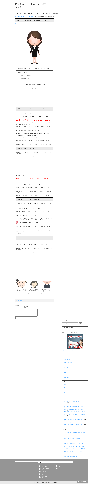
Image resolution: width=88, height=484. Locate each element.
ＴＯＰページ (18, 13)
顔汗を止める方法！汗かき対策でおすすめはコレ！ (72, 456)
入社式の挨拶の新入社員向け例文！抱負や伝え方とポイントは (46, 290)
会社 (16, 23)
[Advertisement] (34, 97)
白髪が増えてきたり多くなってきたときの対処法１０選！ (73, 438)
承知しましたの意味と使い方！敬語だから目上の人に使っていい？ (75, 414)
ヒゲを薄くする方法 (67, 359)
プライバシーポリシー (46, 13)
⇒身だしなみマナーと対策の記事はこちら (69, 350)
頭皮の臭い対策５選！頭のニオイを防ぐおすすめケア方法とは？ (74, 446)
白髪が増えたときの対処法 (68, 362)
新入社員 (20, 300)
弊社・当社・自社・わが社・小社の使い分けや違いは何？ (73, 419)
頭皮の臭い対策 (66, 377)
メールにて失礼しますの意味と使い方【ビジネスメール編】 (73, 422)
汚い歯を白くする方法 (67, 375)
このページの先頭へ (83, 481)
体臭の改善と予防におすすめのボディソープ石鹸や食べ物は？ (74, 443)
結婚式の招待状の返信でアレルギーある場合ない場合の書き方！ (74, 411)
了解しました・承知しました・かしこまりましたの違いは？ (73, 401)
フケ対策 (65, 372)
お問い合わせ (55, 13)
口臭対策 (65, 364)
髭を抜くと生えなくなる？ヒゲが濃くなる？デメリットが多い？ (74, 435)
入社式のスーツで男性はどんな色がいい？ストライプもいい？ (21, 290)
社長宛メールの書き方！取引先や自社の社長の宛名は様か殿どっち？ (75, 406)
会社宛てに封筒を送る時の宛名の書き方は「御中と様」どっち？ (74, 409)
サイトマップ (38, 13)
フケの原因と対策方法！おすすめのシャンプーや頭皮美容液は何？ (75, 448)
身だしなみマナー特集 (67, 357)
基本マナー (65, 384)
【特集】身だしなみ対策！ (28, 13)
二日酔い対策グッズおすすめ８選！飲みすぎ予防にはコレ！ (73, 451)
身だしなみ (65, 392)
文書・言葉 (65, 389)
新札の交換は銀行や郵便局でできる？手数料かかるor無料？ (73, 424)
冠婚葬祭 (65, 387)
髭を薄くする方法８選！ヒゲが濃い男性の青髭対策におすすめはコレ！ (75, 433)
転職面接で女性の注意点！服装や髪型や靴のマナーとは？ (34, 290)
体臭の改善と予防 (66, 367)
